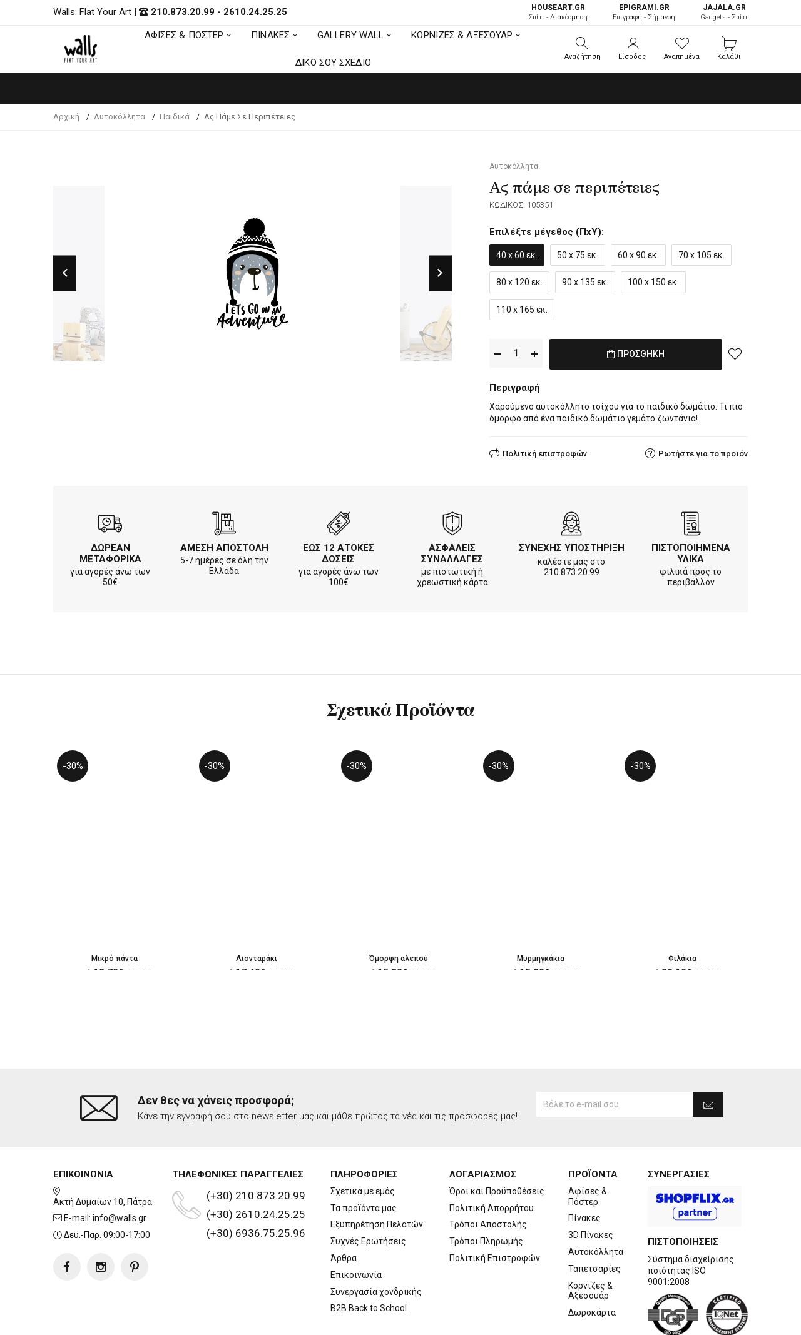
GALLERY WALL (350, 35)
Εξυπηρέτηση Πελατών (376, 1174)
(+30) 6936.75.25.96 (256, 1182)
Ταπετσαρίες (594, 1218)
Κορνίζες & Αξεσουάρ (590, 1240)
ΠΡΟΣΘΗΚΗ (635, 354)
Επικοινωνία (356, 1224)
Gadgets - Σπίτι (724, 12)
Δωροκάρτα (592, 1262)
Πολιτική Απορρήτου (491, 1157)
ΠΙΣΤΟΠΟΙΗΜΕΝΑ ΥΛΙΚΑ (690, 551)
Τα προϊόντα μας (363, 1157)
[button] (583, 49)
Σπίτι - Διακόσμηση (558, 12)
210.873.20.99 (183, 12)
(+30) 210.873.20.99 (256, 1145)
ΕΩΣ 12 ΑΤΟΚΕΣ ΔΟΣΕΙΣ (338, 551)
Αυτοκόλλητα (595, 1202)
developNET (505, 1318)
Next (440, 273)
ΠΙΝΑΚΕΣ (270, 35)
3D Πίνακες (590, 1185)
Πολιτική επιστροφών (545, 451)
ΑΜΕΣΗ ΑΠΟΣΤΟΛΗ (224, 545)
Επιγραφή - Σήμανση (644, 12)
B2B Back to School (368, 1258)
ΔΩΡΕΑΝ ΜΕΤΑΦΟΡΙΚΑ (110, 551)
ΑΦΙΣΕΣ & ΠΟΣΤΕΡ (184, 35)
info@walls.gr (119, 1168)
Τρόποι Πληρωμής (486, 1191)
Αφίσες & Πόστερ (587, 1146)
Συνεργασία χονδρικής (376, 1241)
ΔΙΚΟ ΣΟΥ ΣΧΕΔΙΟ (333, 62)
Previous (64, 273)
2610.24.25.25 (255, 12)
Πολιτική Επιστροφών (494, 1208)
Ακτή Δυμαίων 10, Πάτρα (102, 1151)
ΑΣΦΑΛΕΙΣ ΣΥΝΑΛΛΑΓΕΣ (452, 551)
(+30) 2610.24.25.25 (256, 1163)
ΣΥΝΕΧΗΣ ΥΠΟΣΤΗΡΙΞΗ (572, 545)
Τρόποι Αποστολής (488, 1174)
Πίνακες (584, 1168)
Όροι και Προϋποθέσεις (496, 1141)
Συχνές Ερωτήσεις (368, 1191)
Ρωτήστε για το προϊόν (703, 451)
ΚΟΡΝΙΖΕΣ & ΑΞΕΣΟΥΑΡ (462, 35)
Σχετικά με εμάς (362, 1141)
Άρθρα (343, 1208)
